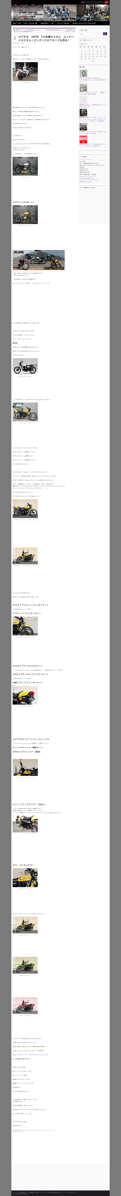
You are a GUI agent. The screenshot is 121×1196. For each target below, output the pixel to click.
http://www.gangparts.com (86, 178)
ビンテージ (21, 1131)
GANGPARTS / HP (47, 23)
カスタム (30, 1130)
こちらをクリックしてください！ (41, 283)
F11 (20, 1130)
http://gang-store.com (85, 182)
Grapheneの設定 (24, 1194)
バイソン (49, 1130)
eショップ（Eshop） (63, 23)
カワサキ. (35, 1130)
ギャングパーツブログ (60, 14)
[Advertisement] (44, 306)
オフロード (24, 1130)
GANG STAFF (17, 43)
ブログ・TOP (17, 23)
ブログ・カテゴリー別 (30, 23)
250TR (22, 43)
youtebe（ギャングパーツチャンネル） (84, 23)
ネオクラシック (42, 1130)
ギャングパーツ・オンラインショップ (30, 1054)
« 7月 (92, 61)
